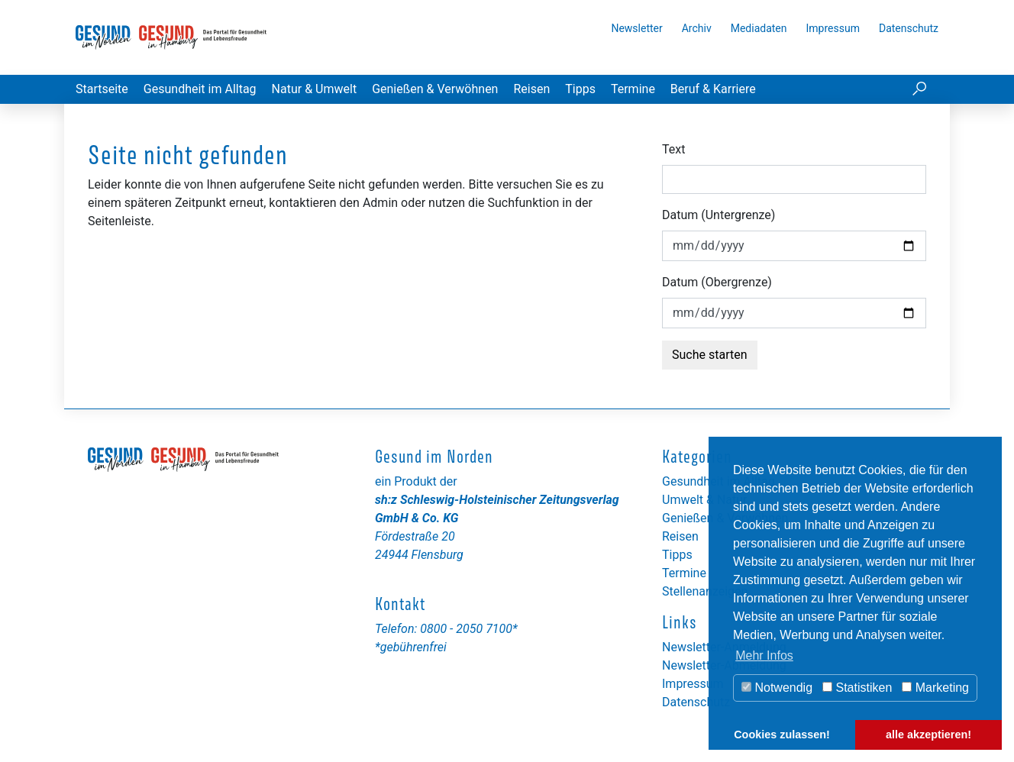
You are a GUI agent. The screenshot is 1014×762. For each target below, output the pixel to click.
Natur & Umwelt (314, 89)
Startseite (102, 89)
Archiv (697, 28)
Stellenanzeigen (705, 591)
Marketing (935, 687)
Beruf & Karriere (713, 89)
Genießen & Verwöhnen (435, 89)
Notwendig (776, 687)
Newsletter (636, 28)
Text (673, 149)
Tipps (580, 89)
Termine (633, 89)
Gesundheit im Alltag (200, 89)
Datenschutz (908, 28)
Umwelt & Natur (705, 499)
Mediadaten (759, 28)
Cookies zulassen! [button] (782, 734)
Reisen (531, 89)
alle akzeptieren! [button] (928, 734)
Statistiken (857, 687)
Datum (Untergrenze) (718, 215)
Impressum (833, 28)
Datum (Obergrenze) (717, 282)
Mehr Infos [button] (764, 655)
